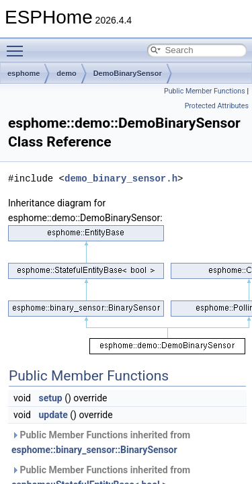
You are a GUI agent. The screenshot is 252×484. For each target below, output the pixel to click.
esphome (23, 73)
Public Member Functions (204, 91)
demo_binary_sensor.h (121, 178)
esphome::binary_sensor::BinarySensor (94, 449)
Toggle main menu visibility (18, 45)
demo (66, 73)
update (52, 414)
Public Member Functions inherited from (100, 442)
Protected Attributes (217, 106)
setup (50, 398)
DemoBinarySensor (127, 73)
